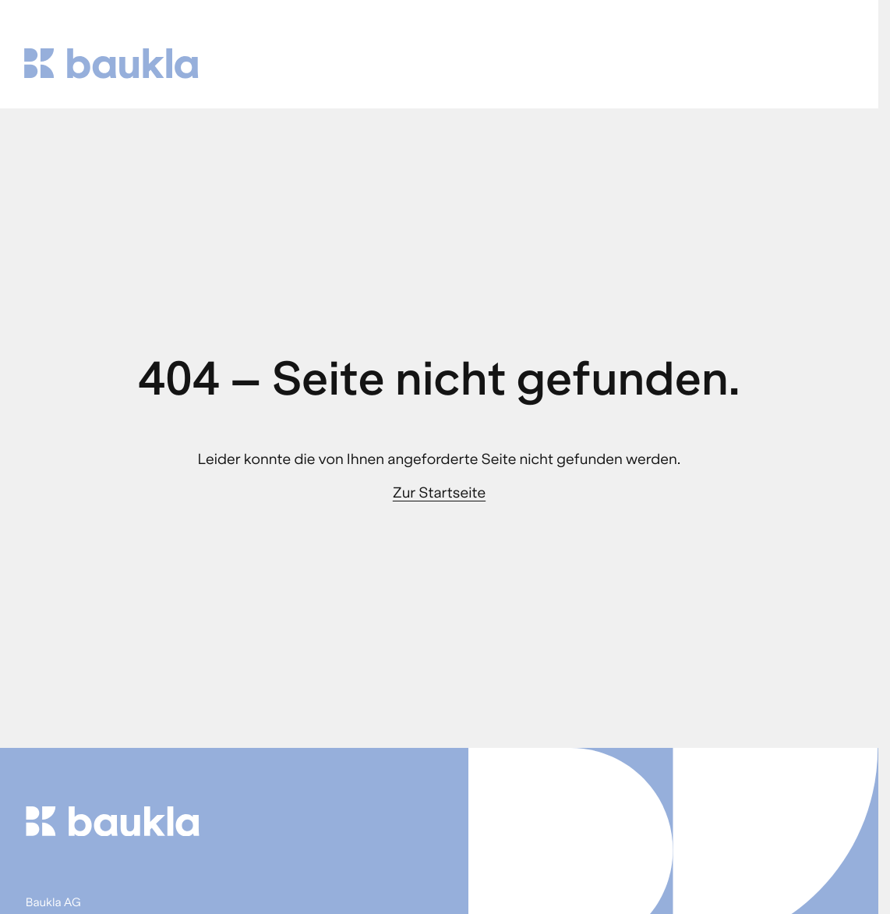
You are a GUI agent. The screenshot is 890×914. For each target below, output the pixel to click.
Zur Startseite (439, 492)
